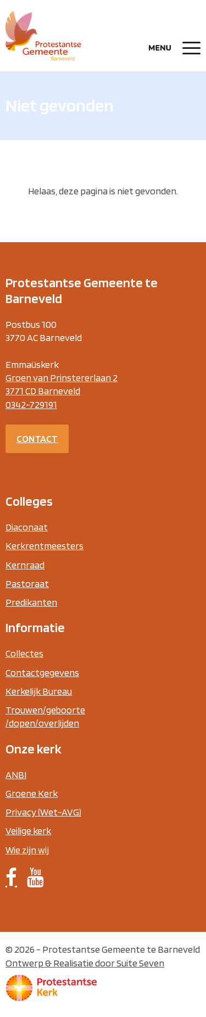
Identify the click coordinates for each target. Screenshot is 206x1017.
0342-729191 (31, 404)
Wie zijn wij (27, 850)
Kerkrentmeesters (44, 545)
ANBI (15, 774)
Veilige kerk (28, 830)
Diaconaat (26, 527)
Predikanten (31, 602)
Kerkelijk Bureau (38, 691)
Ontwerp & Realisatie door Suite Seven (84, 963)
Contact (37, 438)
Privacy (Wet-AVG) (43, 812)
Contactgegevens (42, 672)
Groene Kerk (31, 793)
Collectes (24, 653)
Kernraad (24, 565)
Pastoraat (27, 583)
